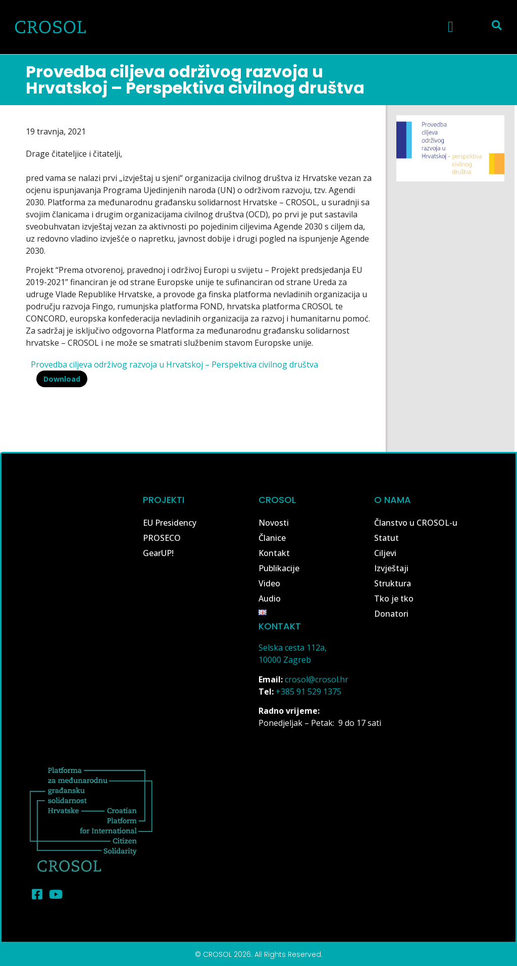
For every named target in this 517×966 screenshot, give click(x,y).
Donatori (391, 613)
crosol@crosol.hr (316, 679)
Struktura (392, 583)
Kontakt (274, 553)
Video (269, 583)
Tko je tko (393, 598)
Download (61, 379)
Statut (386, 537)
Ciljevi (385, 553)
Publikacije (278, 568)
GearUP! (158, 553)
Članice (272, 537)
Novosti (273, 522)
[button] (450, 26)
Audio (269, 598)
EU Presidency (169, 522)
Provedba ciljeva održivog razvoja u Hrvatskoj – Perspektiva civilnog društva (174, 364)
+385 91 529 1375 (308, 691)
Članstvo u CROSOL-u (415, 522)
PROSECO (162, 537)
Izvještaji (391, 568)
